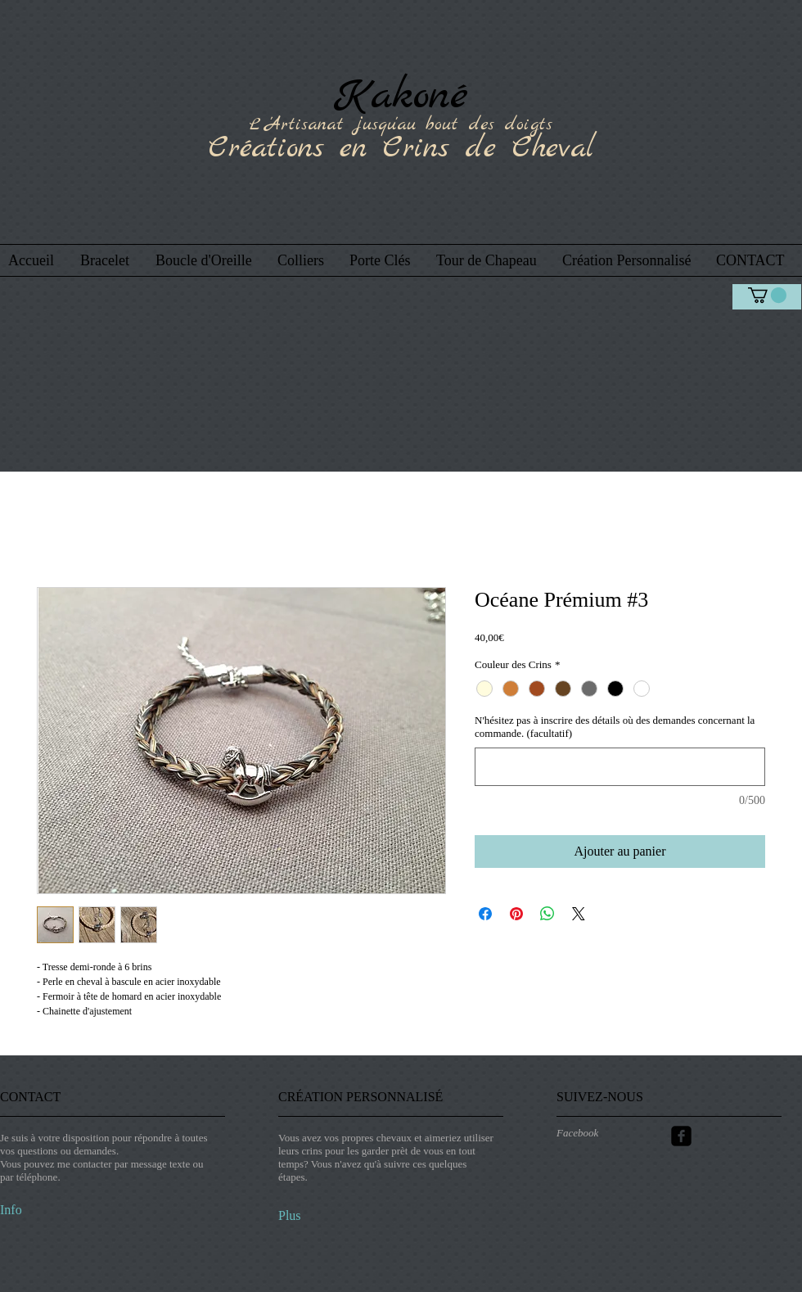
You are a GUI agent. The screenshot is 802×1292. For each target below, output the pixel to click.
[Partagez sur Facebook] (485, 914)
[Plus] (321, 1216)
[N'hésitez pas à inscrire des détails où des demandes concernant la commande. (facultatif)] (619, 767)
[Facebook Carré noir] (681, 1136)
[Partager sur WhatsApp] (547, 914)
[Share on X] (578, 914)
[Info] (41, 1210)
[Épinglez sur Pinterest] (516, 914)
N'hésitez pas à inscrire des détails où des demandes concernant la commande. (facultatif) (615, 727)
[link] (767, 295)
